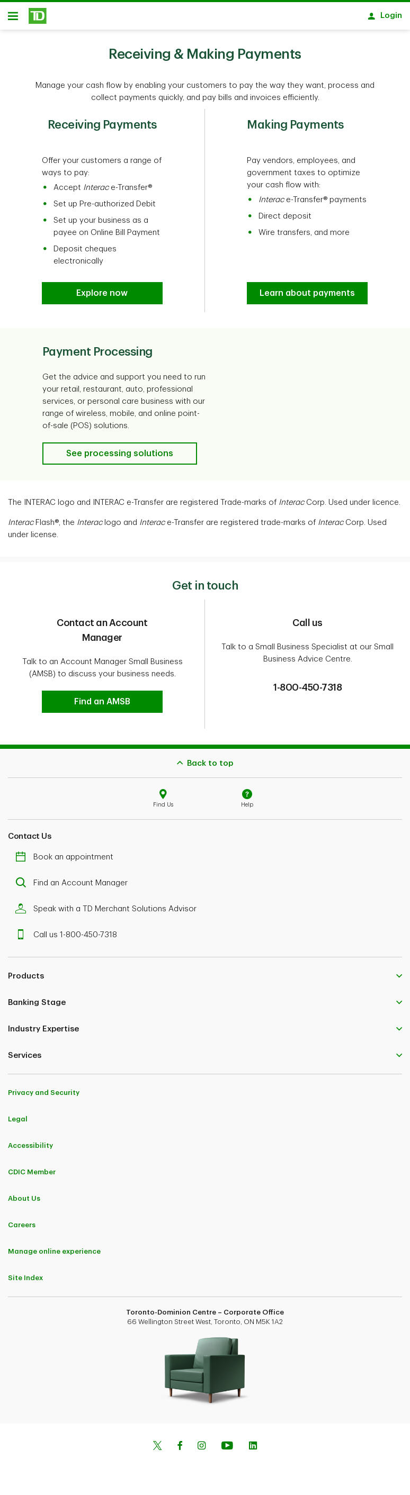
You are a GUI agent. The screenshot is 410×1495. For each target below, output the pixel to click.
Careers (21, 1228)
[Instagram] (202, 1450)
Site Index (25, 1281)
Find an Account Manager (74, 887)
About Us (24, 1202)
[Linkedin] (253, 1450)
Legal (18, 1122)
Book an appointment (67, 861)
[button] (102, 297)
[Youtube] (227, 1450)
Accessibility (30, 1149)
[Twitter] (157, 1450)
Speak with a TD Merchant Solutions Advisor (109, 913)
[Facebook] (179, 1450)
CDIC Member (32, 1175)
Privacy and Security (43, 1096)
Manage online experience (54, 1255)
